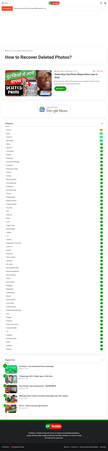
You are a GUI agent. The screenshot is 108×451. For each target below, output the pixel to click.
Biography (9, 289)
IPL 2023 (9, 264)
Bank (8, 218)
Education (9, 158)
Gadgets (9, 335)
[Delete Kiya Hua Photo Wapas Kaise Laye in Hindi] (28, 83)
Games (8, 172)
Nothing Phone (11, 338)
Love (8, 222)
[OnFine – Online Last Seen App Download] (11, 409)
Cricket (8, 176)
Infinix (8, 278)
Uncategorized (11, 183)
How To (9, 130)
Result (8, 296)
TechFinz (9, 261)
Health (8, 250)
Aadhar (8, 232)
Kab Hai (9, 215)
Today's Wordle (11, 328)
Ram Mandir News (12, 268)
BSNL (8, 342)
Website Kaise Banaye (13, 310)
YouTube (9, 208)
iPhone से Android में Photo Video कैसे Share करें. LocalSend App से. (34, 8)
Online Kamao (11, 307)
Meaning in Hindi (12, 169)
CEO (7, 314)
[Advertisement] (54, 28)
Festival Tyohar (11, 204)
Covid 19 (9, 246)
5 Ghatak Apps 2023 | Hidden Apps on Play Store (36, 376)
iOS (7, 211)
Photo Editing (10, 275)
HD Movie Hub (11, 190)
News (8, 144)
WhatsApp (9, 140)
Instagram (9, 186)
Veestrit (9, 239)
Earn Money (10, 282)
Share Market (10, 299)
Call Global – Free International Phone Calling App (36, 366)
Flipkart (9, 317)
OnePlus (9, 345)
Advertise (103, 447)
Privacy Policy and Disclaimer (89, 447)
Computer (9, 165)
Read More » (60, 88)
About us (67, 447)
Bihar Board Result (12, 271)
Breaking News (11, 179)
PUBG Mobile (10, 197)
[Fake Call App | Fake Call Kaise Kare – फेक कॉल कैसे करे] (11, 389)
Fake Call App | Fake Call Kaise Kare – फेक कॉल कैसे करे (37, 386)
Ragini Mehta (60, 71)
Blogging (9, 285)
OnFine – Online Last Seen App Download (33, 406)
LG (7, 331)
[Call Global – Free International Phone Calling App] (11, 369)
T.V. (7, 236)
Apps (8, 133)
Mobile (8, 155)
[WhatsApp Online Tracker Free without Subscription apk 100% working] (11, 399)
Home (8, 51)
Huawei (8, 349)
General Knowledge (12, 162)
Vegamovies (10, 225)
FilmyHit (9, 321)
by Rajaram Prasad (18, 447)
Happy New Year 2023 (13, 243)
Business (9, 253)
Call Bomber (10, 292)
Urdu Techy (10, 303)
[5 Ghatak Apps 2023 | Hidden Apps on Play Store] (11, 379)
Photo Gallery (10, 257)
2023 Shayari (10, 229)
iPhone (8, 193)
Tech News (10, 151)
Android (9, 137)
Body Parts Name (12, 324)
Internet (9, 147)
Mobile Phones (11, 200)
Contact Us (74, 447)
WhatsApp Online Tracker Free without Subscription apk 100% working (43, 396)
